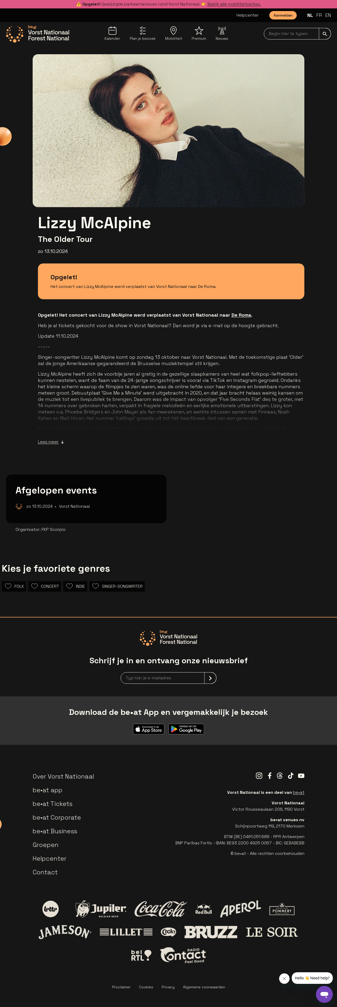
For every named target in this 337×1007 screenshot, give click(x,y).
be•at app (47, 790)
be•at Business (55, 831)
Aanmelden (283, 15)
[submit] (325, 33)
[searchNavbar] (297, 33)
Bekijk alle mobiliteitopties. (234, 4)
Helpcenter (247, 15)
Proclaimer (121, 987)
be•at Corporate (57, 817)
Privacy (168, 987)
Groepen (45, 845)
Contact (45, 872)
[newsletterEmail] (168, 678)
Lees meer (51, 442)
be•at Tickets (52, 804)
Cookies (146, 987)
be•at (298, 792)
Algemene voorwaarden (204, 987)
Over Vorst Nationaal (63, 776)
